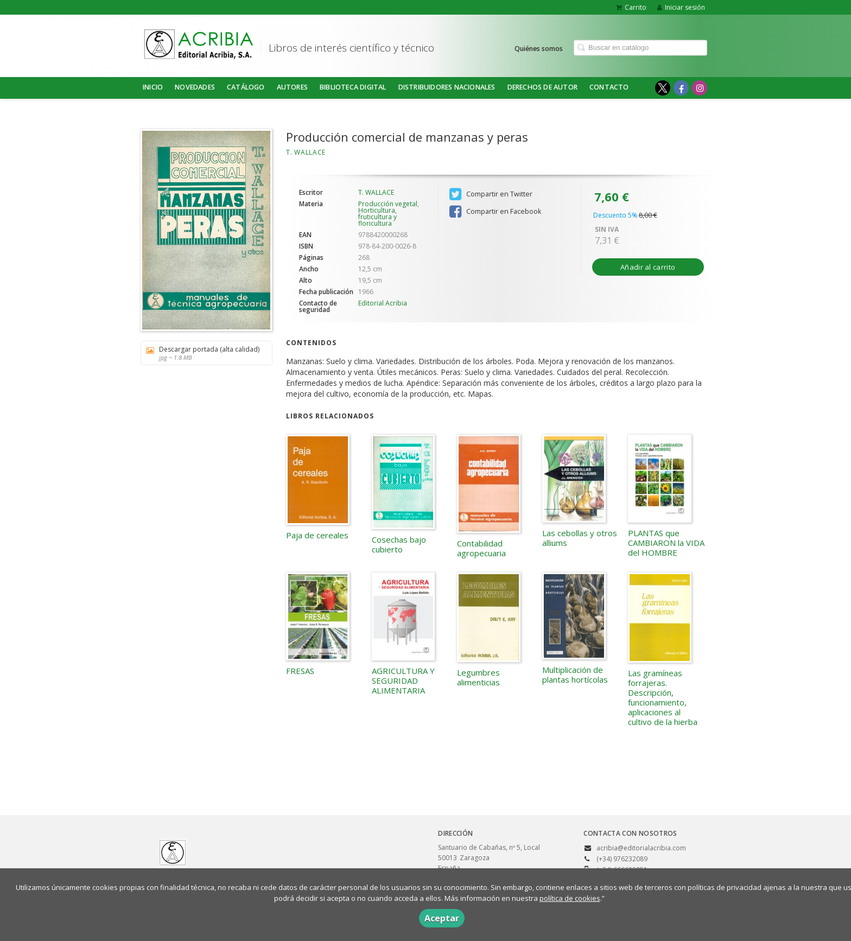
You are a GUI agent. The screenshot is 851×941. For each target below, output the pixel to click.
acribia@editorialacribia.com (641, 848)
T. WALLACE (306, 152)
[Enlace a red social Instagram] (699, 88)
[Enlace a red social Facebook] (681, 88)
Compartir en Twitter (490, 194)
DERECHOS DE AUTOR (542, 87)
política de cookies (569, 898)
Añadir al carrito (647, 267)
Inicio (153, 87)
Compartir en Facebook (495, 212)
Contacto (609, 87)
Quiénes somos (539, 48)
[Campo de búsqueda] (640, 47)
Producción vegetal (387, 203)
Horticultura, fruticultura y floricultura (377, 217)
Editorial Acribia (382, 303)
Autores (292, 87)
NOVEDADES (195, 87)
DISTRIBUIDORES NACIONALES (447, 87)
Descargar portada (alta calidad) (202, 353)
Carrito (631, 7)
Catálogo (246, 87)
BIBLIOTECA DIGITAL (353, 87)
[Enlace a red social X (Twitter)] (662, 88)
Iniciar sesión (681, 7)
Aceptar (441, 918)
